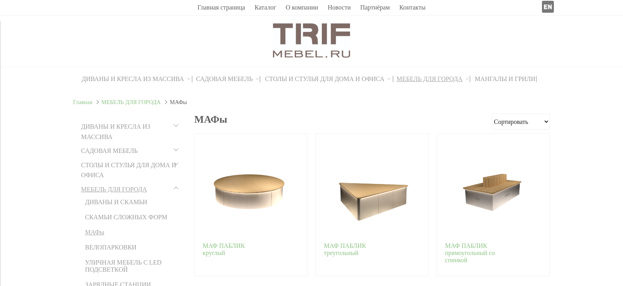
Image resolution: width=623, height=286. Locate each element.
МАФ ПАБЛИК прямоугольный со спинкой (470, 252)
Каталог (265, 7)
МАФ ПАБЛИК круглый (224, 249)
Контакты (412, 7)
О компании (302, 7)
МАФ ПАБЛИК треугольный (345, 249)
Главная (82, 102)
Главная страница (221, 7)
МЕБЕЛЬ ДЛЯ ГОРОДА (131, 102)
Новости (339, 7)
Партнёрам (375, 7)
